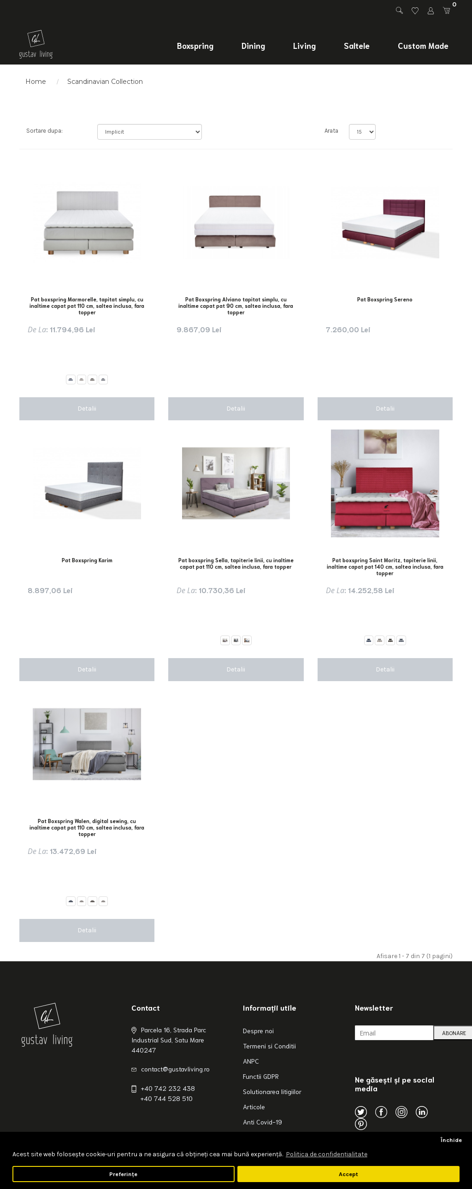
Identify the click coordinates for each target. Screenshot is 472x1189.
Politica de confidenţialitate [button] (326, 1154)
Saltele (357, 45)
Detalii (86, 408)
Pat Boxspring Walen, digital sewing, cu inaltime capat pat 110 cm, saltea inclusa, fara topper (87, 827)
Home (35, 81)
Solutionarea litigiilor (272, 1091)
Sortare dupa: (44, 130)
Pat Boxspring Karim (87, 560)
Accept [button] (348, 1174)
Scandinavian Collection (105, 81)
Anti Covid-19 (262, 1122)
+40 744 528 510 (167, 1098)
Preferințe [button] (123, 1174)
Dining (253, 45)
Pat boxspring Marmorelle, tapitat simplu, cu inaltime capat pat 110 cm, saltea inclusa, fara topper (87, 305)
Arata (329, 130)
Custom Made (423, 45)
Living (304, 45)
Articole (254, 1106)
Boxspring (195, 45)
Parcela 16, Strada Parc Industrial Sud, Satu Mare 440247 (168, 1039)
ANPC (251, 1061)
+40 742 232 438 (168, 1088)
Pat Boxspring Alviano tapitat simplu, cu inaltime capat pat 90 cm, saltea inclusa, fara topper (235, 305)
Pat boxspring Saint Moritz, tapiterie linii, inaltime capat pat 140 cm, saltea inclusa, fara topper (385, 566)
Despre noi (258, 1030)
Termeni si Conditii (269, 1046)
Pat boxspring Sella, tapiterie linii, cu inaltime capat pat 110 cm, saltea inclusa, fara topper (236, 563)
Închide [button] (451, 1139)
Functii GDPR (261, 1076)
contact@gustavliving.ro (175, 1069)
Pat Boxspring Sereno (385, 299)
